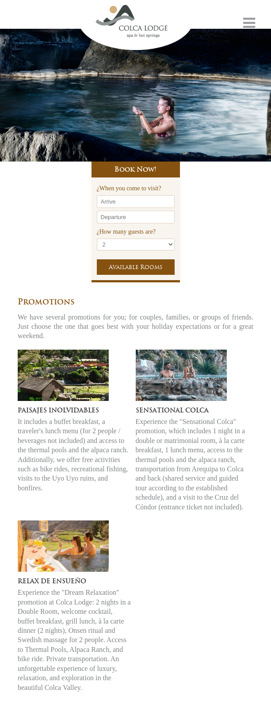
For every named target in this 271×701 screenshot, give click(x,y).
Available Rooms (136, 267)
